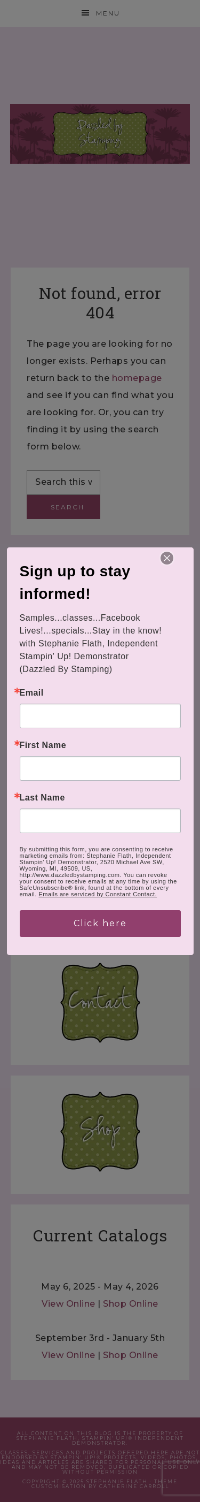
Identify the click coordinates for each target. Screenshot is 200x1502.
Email (32, 693)
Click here (100, 923)
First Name (43, 745)
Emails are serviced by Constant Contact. (97, 894)
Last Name (42, 798)
